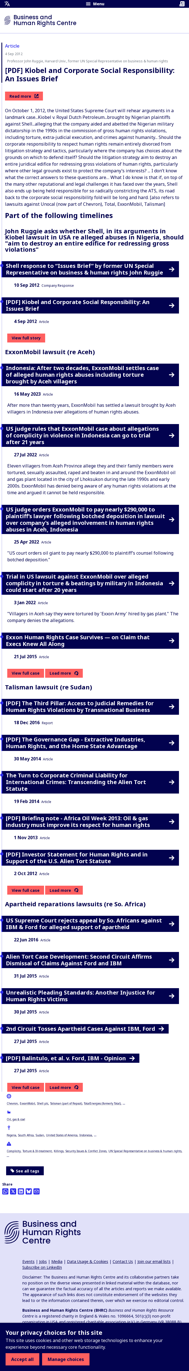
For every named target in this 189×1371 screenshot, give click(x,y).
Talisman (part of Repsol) (66, 1103)
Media (56, 1261)
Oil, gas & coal (16, 1119)
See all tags (25, 1171)
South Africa (26, 1135)
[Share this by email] (36, 1191)
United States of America (61, 1135)
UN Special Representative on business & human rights (144, 1151)
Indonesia (85, 1135)
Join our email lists (154, 1261)
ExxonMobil (27, 1103)
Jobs (43, 1261)
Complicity (14, 1151)
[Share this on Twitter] (13, 1191)
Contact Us (123, 1261)
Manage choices (66, 1359)
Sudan (40, 1135)
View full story (26, 338)
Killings (59, 1151)
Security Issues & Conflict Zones (86, 1151)
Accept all (22, 1359)
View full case (26, 673)
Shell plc (42, 1103)
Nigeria (11, 1135)
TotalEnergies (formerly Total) (102, 1103)
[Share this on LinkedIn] (21, 1191)
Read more (23, 96)
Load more (60, 673)
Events (28, 1261)
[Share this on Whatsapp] (5, 1191)
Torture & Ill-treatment (37, 1151)
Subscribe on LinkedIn (42, 1267)
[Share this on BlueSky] (29, 1191)
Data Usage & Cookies (87, 1261)
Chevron (12, 1103)
